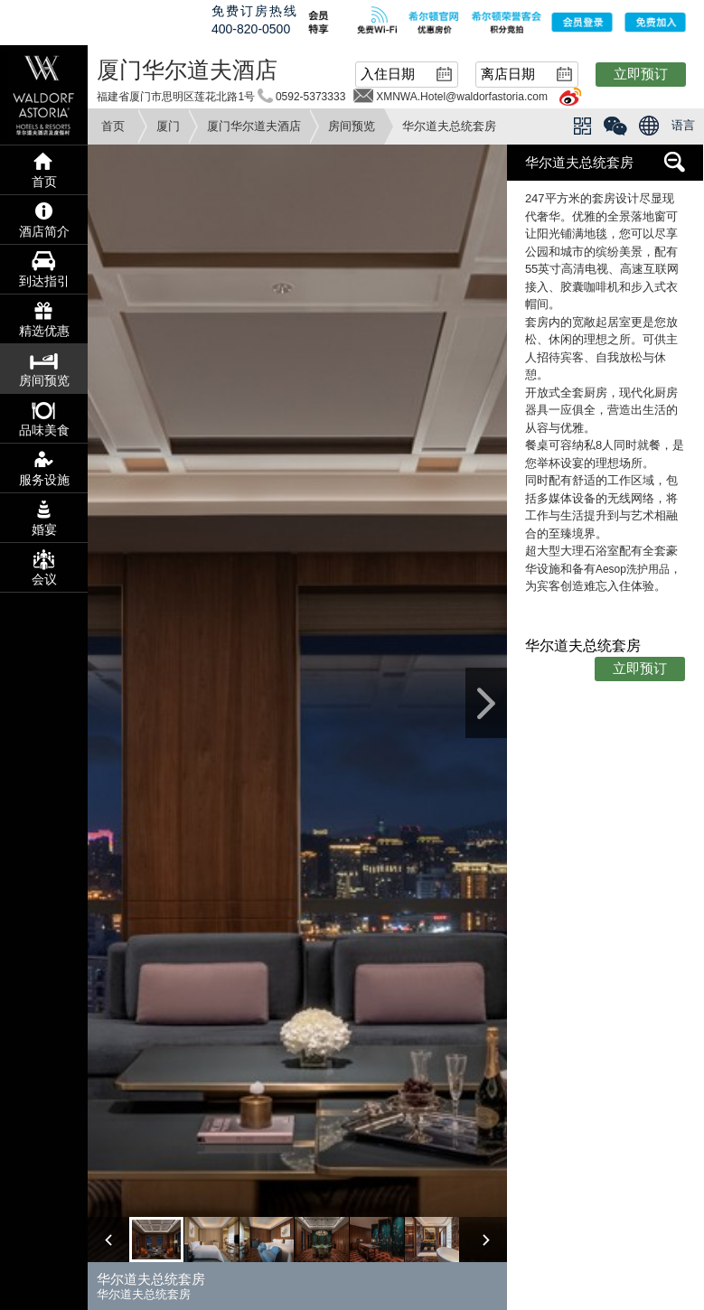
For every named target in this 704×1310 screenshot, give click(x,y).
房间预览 (351, 126)
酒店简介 (44, 231)
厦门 (168, 126)
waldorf (44, 95)
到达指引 (44, 281)
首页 (113, 126)
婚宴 (44, 529)
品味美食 (44, 430)
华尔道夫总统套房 (579, 162)
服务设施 (44, 480)
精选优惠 (44, 330)
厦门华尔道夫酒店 (254, 126)
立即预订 (641, 73)
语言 (683, 125)
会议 (44, 579)
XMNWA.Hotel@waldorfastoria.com (462, 96)
